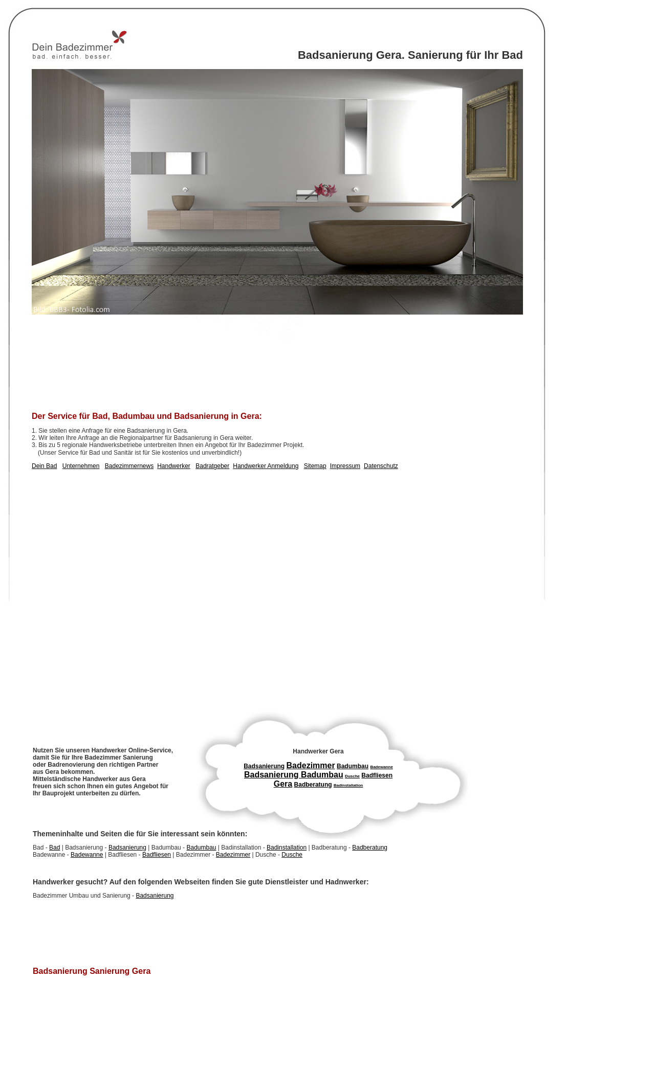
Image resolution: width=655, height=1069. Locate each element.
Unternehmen (81, 466)
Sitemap (315, 466)
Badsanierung (127, 847)
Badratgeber (212, 466)
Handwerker (173, 466)
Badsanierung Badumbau (293, 774)
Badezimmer (233, 854)
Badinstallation (287, 847)
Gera (283, 784)
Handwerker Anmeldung (265, 466)
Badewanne (87, 854)
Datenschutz (381, 466)
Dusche (291, 854)
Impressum (345, 466)
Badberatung (369, 847)
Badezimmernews (129, 466)
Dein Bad (44, 466)
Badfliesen (156, 854)
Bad (54, 847)
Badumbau (201, 847)
